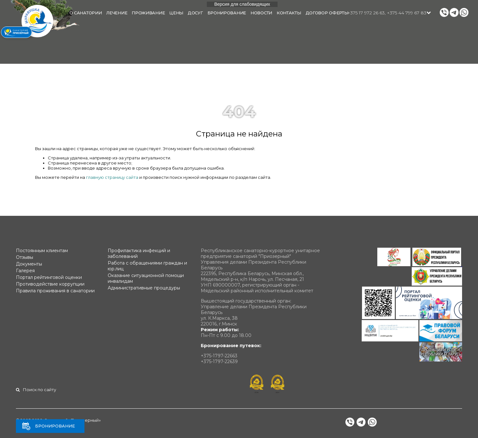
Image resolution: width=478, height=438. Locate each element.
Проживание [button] (148, 12)
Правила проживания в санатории (55, 291)
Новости (261, 12)
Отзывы (24, 257)
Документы (29, 264)
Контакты (289, 12)
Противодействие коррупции (50, 284)
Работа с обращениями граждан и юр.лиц (147, 266)
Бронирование (55, 425)
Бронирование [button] (226, 12)
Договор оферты (327, 12)
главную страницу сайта (112, 177)
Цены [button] (176, 12)
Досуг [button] (195, 12)
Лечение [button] (116, 12)
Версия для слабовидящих (242, 4)
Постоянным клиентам (42, 250)
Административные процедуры (144, 288)
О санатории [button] (85, 12)
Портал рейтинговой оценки (49, 277)
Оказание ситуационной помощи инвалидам (146, 278)
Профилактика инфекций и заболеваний (139, 253)
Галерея (25, 271)
